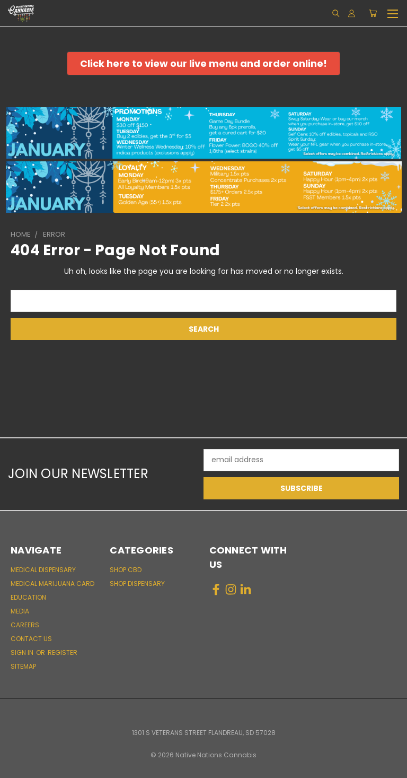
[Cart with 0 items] (372, 13)
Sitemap (23, 666)
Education (28, 597)
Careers (25, 624)
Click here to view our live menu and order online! (203, 63)
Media (20, 611)
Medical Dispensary (43, 569)
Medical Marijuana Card (52, 583)
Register (62, 652)
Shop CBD (125, 569)
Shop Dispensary (137, 583)
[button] (203, 63)
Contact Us (31, 638)
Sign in (23, 652)
